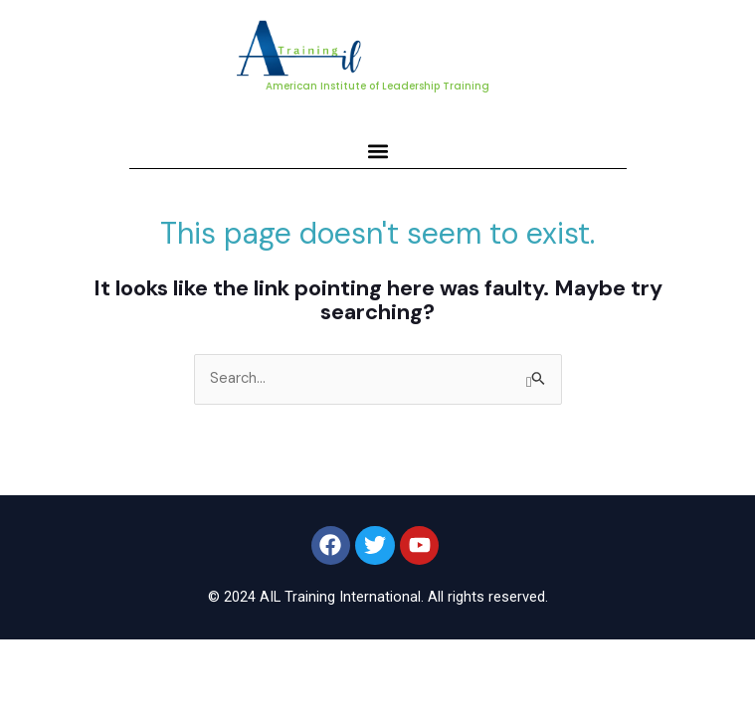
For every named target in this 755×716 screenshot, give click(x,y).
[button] (377, 150)
